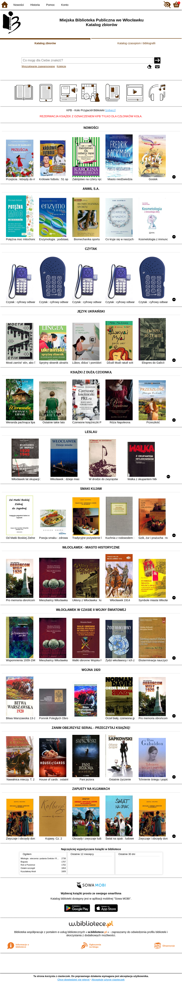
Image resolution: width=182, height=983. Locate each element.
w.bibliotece (97, 932)
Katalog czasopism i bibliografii (136, 43)
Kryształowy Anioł (28, 871)
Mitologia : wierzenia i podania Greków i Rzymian (42, 858)
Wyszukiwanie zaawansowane (38, 66)
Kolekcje (61, 66)
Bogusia (24, 862)
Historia (35, 4)
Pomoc (50, 4)
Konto (64, 4)
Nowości (18, 4)
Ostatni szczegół (28, 868)
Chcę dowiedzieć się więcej (73, 979)
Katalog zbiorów (45, 43)
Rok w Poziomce (28, 865)
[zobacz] (110, 110)
